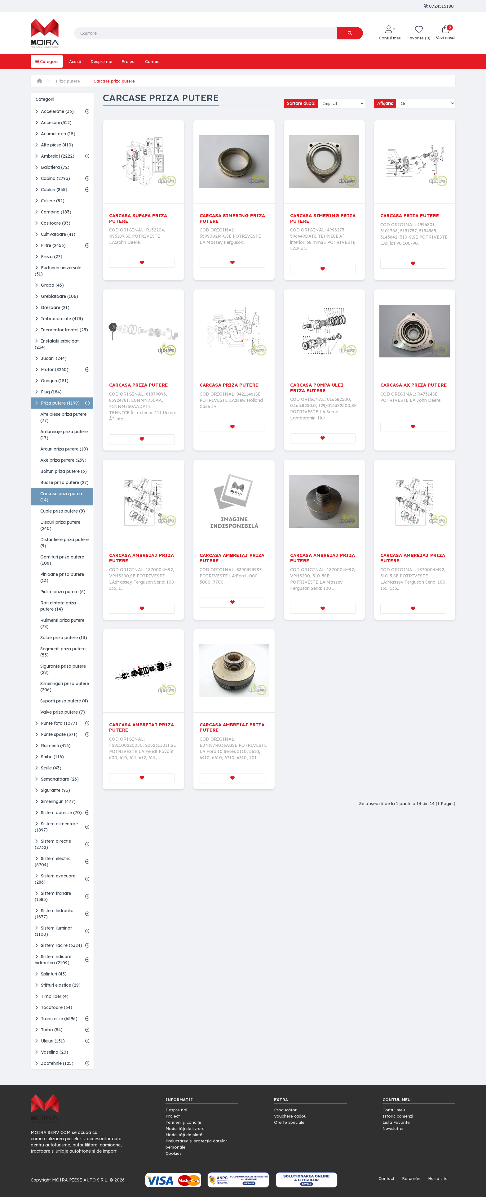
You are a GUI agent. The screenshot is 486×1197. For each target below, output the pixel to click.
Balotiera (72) (52, 167)
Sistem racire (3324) (58, 945)
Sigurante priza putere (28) (63, 669)
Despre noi (103, 61)
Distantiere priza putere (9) (64, 543)
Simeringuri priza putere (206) (64, 687)
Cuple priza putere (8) (62, 511)
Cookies (174, 1153)
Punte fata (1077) (56, 723)
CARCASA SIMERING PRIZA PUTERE (226, 218)
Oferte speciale (289, 1122)
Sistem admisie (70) (58, 812)
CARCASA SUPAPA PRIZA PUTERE (140, 218)
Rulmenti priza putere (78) (62, 623)
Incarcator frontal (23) (61, 330)
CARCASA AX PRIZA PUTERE (405, 388)
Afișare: (385, 103)
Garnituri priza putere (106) (62, 560)
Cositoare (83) (52, 223)
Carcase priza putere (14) (61, 497)
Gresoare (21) (52, 307)
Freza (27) (48, 256)
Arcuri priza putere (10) (64, 449)
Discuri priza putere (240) (60, 525)
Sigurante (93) (52, 790)
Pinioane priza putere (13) (62, 577)
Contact (156, 61)
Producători (286, 1110)
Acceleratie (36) (54, 111)
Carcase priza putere (115, 81)
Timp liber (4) (51, 996)
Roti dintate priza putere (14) (58, 606)
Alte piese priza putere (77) (63, 417)
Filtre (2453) (50, 245)
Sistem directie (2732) (53, 844)
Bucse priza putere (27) (64, 482)
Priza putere (68, 81)
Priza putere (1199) (57, 403)
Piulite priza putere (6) (63, 591)
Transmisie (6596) (56, 1018)
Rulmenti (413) (53, 745)
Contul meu (394, 1110)
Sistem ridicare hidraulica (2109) (53, 960)
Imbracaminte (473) (59, 318)
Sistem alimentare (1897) (56, 827)
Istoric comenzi (398, 1116)
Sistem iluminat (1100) (53, 931)
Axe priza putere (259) (63, 460)
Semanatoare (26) (57, 779)
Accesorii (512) (53, 122)
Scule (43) (48, 768)
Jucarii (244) (51, 358)
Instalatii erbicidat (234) (57, 344)
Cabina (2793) (52, 178)
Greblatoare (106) (56, 296)
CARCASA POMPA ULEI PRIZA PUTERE (318, 388)
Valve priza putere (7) (62, 712)
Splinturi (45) (51, 974)
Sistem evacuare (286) (55, 879)
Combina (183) (53, 212)
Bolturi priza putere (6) (63, 471)
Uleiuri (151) (50, 1041)
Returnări (409, 1178)
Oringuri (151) (51, 380)
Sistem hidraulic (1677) (54, 914)
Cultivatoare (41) (55, 234)
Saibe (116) (49, 757)
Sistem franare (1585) (53, 896)
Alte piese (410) (54, 145)
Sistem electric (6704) (53, 861)
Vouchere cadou (291, 1116)
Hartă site (437, 1178)
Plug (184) (48, 392)
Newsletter (393, 1128)
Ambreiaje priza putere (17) (64, 435)
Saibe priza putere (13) (63, 637)
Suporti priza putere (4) (64, 701)
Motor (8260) (51, 369)
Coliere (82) (49, 201)
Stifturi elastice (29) (58, 985)
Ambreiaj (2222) (54, 156)
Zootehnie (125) (54, 1063)
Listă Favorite (396, 1122)
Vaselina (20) (51, 1052)
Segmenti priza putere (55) (63, 652)
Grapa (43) (49, 285)
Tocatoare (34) (53, 1007)
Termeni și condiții (184, 1122)
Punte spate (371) (56, 734)
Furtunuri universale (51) (58, 271)
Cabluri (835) (51, 189)
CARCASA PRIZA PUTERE (411, 215)
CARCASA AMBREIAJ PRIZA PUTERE (135, 558)
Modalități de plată (185, 1134)
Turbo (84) (49, 1030)
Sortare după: (301, 103)
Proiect (131, 61)
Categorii (47, 61)
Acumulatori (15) (55, 134)
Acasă (76, 61)
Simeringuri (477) (55, 801)
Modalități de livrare (186, 1128)
